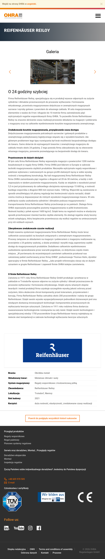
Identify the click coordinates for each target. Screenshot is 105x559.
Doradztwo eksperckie (15, 455)
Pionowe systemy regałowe (17, 443)
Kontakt (45, 552)
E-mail (9, 482)
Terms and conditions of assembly (56, 549)
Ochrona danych (29, 552)
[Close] (101, 4)
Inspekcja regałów (13, 462)
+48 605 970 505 (14, 479)
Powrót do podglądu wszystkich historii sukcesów (52, 418)
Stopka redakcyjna (17, 549)
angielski (31, 4)
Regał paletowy (11, 440)
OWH (32, 549)
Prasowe (57, 552)
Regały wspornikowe (14, 436)
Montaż (7, 459)
